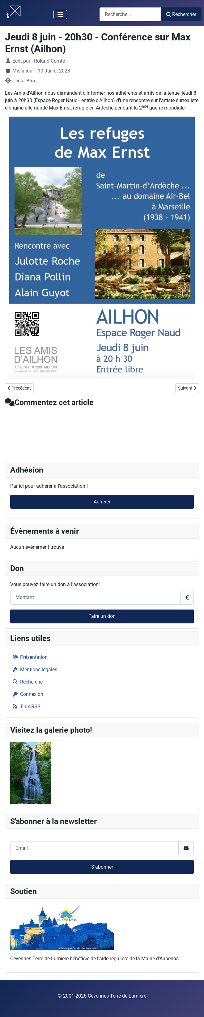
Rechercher (181, 14)
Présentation (29, 657)
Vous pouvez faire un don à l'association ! (55, 584)
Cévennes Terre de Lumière (117, 996)
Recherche (26, 682)
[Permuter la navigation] (60, 14)
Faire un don (102, 616)
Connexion (26, 694)
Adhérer (102, 502)
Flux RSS (25, 706)
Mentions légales (33, 669)
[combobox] (130, 14)
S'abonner (102, 867)
